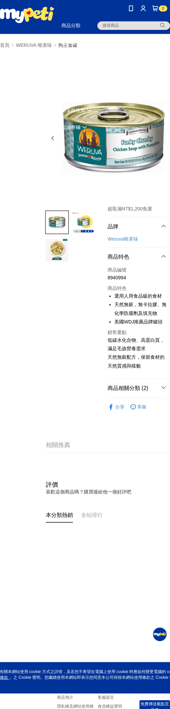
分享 (116, 407)
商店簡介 (65, 697)
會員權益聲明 (110, 706)
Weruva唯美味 (123, 239)
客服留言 (106, 697)
